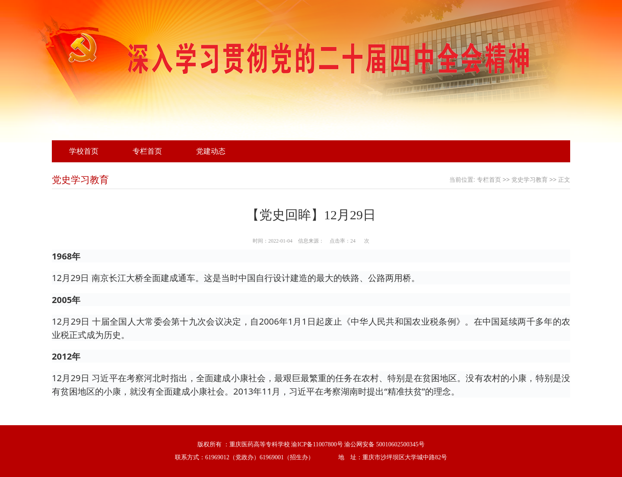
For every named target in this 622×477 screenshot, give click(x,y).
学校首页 (83, 151)
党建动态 (210, 151)
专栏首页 (147, 151)
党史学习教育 (529, 180)
